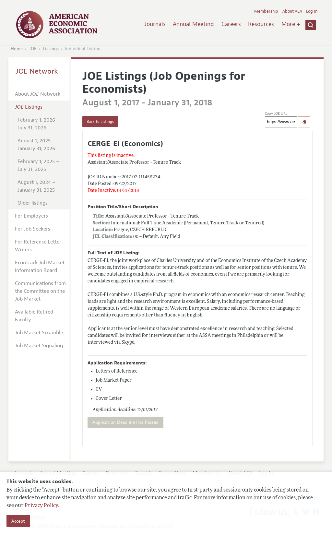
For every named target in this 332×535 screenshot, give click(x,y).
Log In (311, 11)
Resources (261, 24)
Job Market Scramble (39, 332)
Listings (51, 49)
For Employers (31, 216)
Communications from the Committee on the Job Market (40, 291)
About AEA (292, 11)
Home (17, 49)
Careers (231, 24)
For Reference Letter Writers (38, 246)
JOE (33, 49)
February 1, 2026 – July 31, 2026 (39, 124)
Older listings (33, 203)
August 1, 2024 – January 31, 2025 (36, 186)
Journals (155, 24)
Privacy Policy (41, 505)
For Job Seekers (32, 229)
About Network (37, 94)
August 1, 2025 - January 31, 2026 (36, 144)
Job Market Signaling (39, 345)
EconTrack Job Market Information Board (40, 266)
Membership (266, 11)
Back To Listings (100, 121)
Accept (18, 521)
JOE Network (37, 71)
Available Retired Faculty (34, 316)
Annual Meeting (193, 24)
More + (290, 24)
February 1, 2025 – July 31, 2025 (38, 165)
